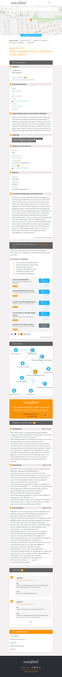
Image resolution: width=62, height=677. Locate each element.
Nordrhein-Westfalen (40, 40)
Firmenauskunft (24, 40)
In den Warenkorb (44, 280)
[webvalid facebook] (32, 667)
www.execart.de (17, 106)
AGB (39, 669)
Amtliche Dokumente (17, 639)
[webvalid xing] (40, 667)
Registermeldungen (17, 646)
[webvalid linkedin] (38, 667)
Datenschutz (33, 669)
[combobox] (31, 9)
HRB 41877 (30, 43)
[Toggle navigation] (49, 3)
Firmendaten (14, 636)
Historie (12, 649)
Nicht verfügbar (44, 325)
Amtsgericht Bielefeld (16, 43)
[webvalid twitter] (35, 667)
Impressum (24, 669)
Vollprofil (19, 101)
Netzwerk (13, 642)
